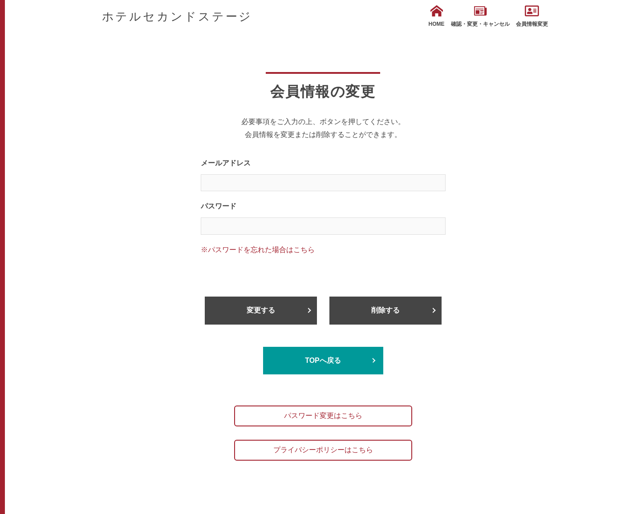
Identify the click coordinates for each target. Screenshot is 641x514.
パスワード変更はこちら (323, 415)
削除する (385, 310)
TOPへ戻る (323, 360)
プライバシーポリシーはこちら (323, 450)
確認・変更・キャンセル (480, 16)
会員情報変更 (532, 16)
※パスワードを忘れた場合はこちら (258, 249)
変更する (261, 310)
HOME (437, 16)
